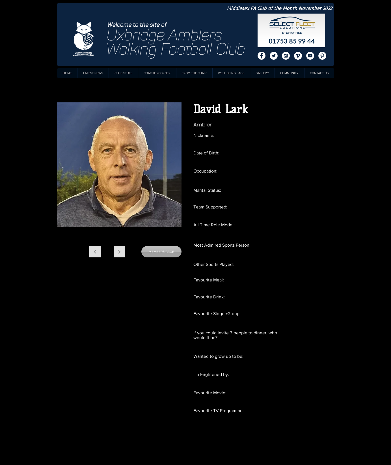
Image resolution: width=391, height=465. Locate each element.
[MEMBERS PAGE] (161, 251)
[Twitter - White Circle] (274, 56)
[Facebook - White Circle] (261, 56)
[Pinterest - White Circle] (322, 56)
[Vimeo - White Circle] (298, 56)
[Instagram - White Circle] (286, 56)
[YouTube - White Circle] (310, 56)
